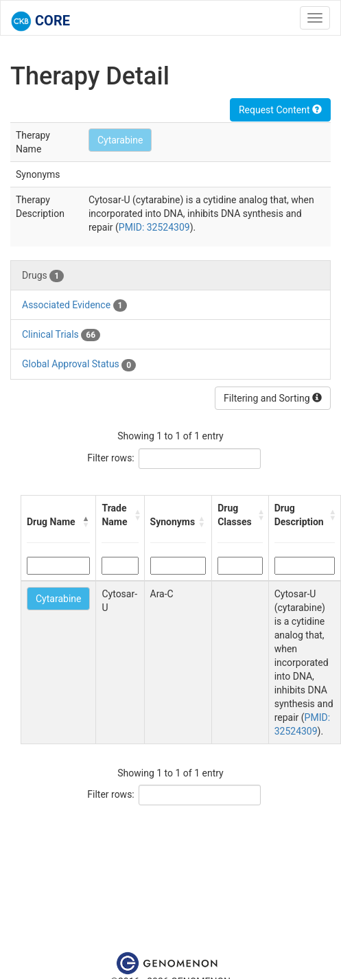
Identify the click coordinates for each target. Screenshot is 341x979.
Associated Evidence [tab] (74, 305)
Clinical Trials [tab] (61, 335)
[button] (86, 522)
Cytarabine (120, 140)
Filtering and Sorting (273, 398)
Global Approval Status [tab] (79, 364)
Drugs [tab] (43, 276)
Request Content (280, 109)
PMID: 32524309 (154, 227)
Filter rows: (110, 457)
